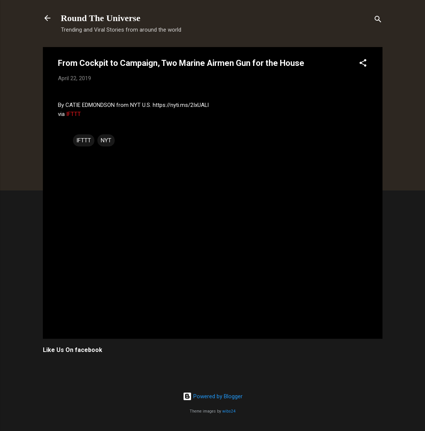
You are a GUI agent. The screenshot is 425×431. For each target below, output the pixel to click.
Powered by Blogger (213, 396)
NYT (106, 140)
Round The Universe (101, 18)
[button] (362, 64)
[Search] (377, 20)
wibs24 (228, 411)
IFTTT (73, 114)
